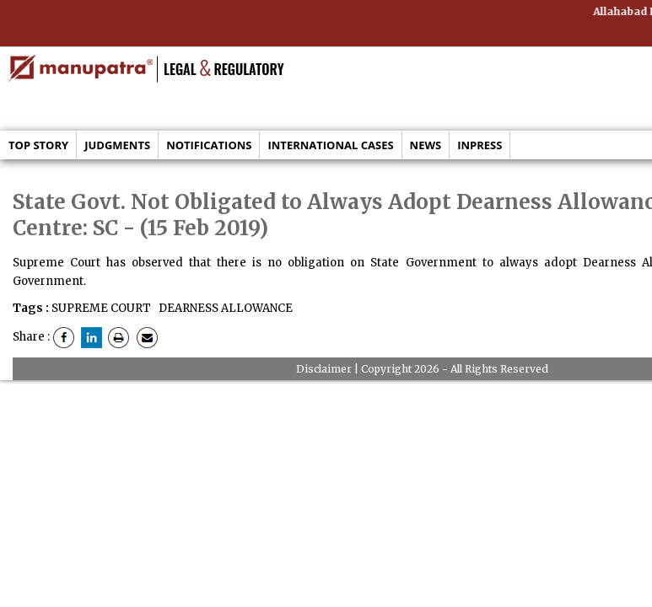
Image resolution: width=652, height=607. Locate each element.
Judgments (117, 145)
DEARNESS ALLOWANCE (224, 308)
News (426, 145)
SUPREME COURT (101, 308)
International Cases (330, 145)
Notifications (208, 145)
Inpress (479, 145)
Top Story (38, 145)
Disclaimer (324, 369)
